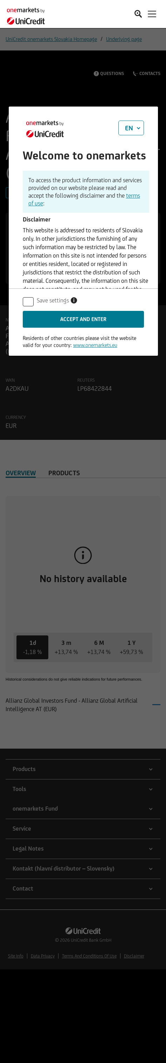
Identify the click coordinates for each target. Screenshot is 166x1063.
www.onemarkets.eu (95, 345)
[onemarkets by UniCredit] (28, 15)
